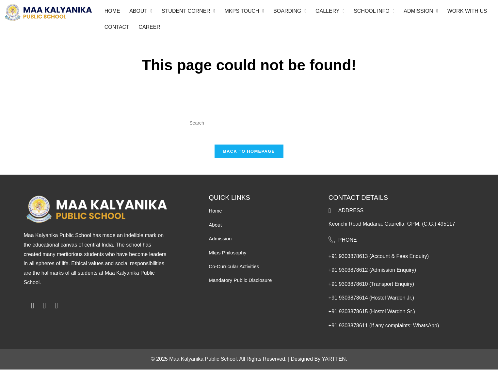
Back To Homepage (249, 161)
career (147, 30)
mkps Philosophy (228, 262)
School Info (364, 12)
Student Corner (185, 12)
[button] (138, 12)
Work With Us (455, 12)
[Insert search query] (249, 127)
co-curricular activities (235, 276)
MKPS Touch (239, 12)
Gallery (322, 12)
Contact (116, 30)
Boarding (283, 12)
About (138, 12)
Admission (410, 12)
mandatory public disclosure (242, 290)
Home (112, 12)
